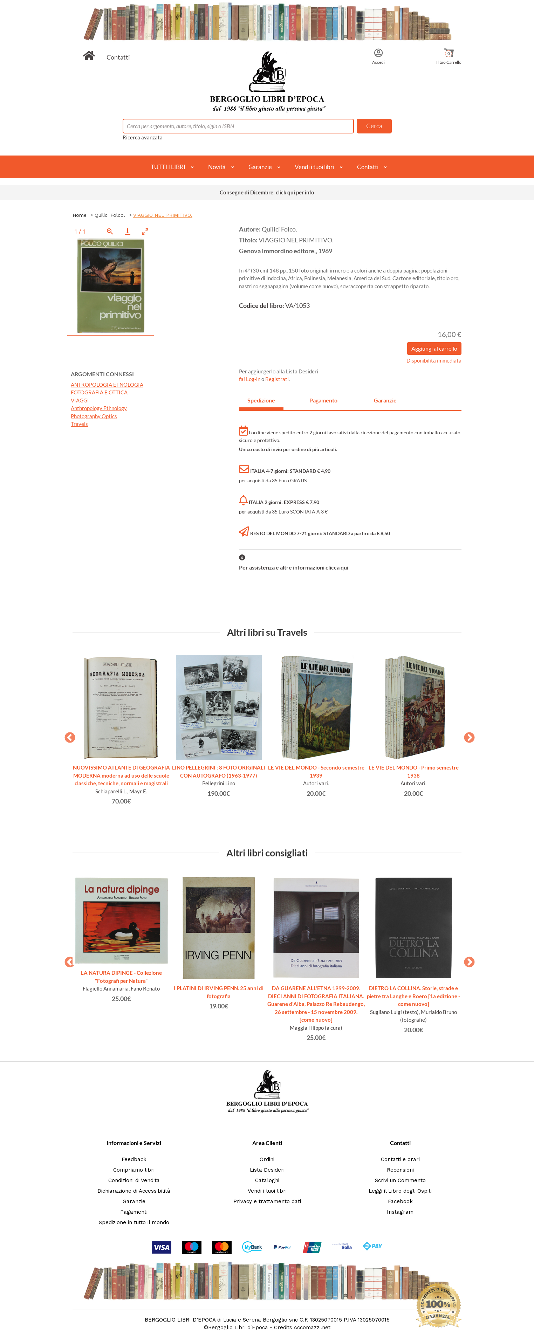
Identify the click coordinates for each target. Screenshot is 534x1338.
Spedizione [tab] (261, 400)
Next (466, 735)
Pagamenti (134, 1212)
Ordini (267, 1159)
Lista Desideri (267, 1170)
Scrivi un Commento (400, 1180)
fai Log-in (250, 379)
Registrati (277, 379)
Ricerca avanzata (143, 137)
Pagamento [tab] (323, 400)
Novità (217, 167)
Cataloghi (267, 1180)
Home (80, 215)
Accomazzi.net (312, 1327)
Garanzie (260, 167)
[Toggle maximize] (145, 231)
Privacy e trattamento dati (267, 1201)
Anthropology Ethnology (99, 408)
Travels (79, 424)
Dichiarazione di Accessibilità (133, 1191)
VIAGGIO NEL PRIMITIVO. (162, 215)
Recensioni (400, 1170)
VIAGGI (80, 400)
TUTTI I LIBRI (168, 167)
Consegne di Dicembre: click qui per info (267, 192)
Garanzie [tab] (385, 400)
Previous (67, 735)
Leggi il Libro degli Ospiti (400, 1191)
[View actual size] (110, 231)
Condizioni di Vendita (134, 1180)
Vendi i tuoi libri (314, 167)
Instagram (400, 1212)
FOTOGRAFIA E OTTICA (99, 392)
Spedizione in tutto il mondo (134, 1222)
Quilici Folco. (110, 215)
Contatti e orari (400, 1159)
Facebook (400, 1201)
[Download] (127, 231)
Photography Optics (94, 416)
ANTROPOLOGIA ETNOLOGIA (107, 384)
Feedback (134, 1159)
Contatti (118, 57)
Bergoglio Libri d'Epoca (238, 1327)
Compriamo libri (134, 1170)
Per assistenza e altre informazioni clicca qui (293, 567)
